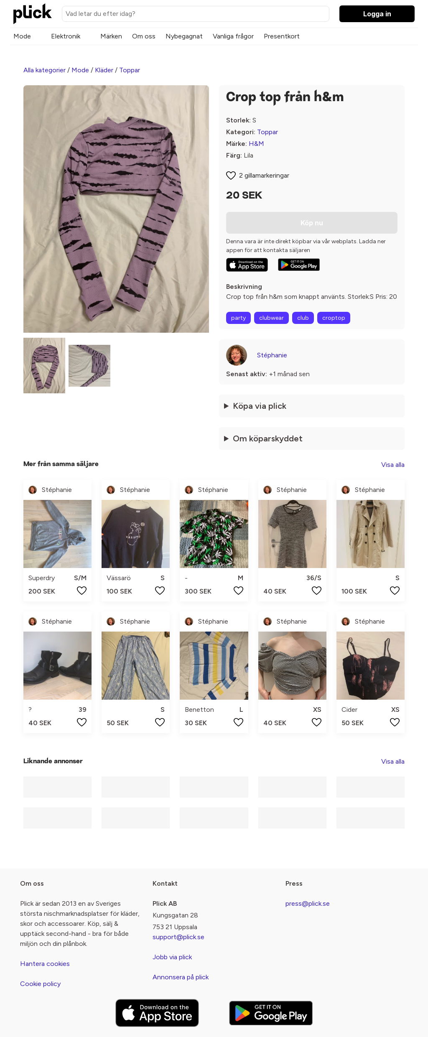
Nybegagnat (184, 36)
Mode (22, 36)
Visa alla (393, 465)
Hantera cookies (45, 964)
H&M (256, 144)
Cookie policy (40, 984)
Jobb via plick (172, 957)
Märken (111, 36)
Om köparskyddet (268, 438)
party (238, 317)
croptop (333, 317)
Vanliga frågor (233, 36)
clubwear (271, 317)
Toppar (129, 70)
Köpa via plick (259, 406)
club (303, 317)
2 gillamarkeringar (264, 175)
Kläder (104, 70)
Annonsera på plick (181, 977)
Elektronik (65, 36)
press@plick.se (307, 903)
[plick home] (32, 13)
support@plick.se (178, 937)
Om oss (143, 36)
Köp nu (312, 223)
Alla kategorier (44, 70)
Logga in (377, 14)
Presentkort (282, 36)
